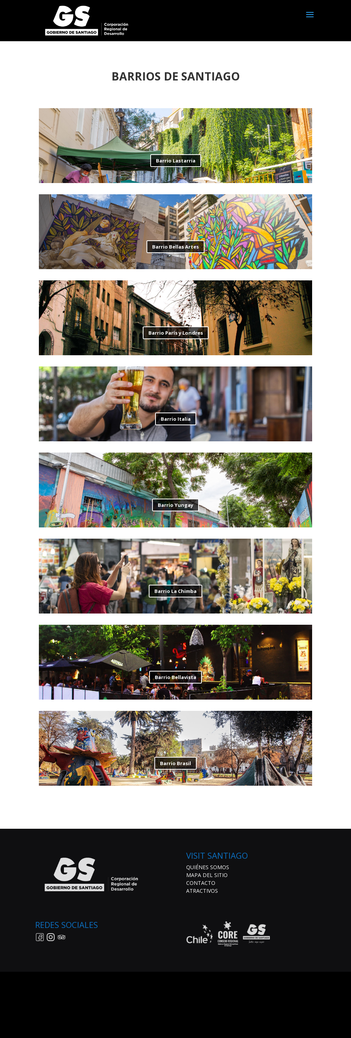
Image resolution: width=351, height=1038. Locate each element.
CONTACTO (200, 882)
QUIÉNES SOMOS (207, 867)
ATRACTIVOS (202, 890)
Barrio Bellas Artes (175, 248)
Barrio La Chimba (175, 592)
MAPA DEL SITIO (207, 875)
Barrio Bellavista (175, 678)
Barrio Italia (176, 420)
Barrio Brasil (175, 764)
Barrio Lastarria (175, 162)
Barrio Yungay (175, 506)
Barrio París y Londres (175, 334)
